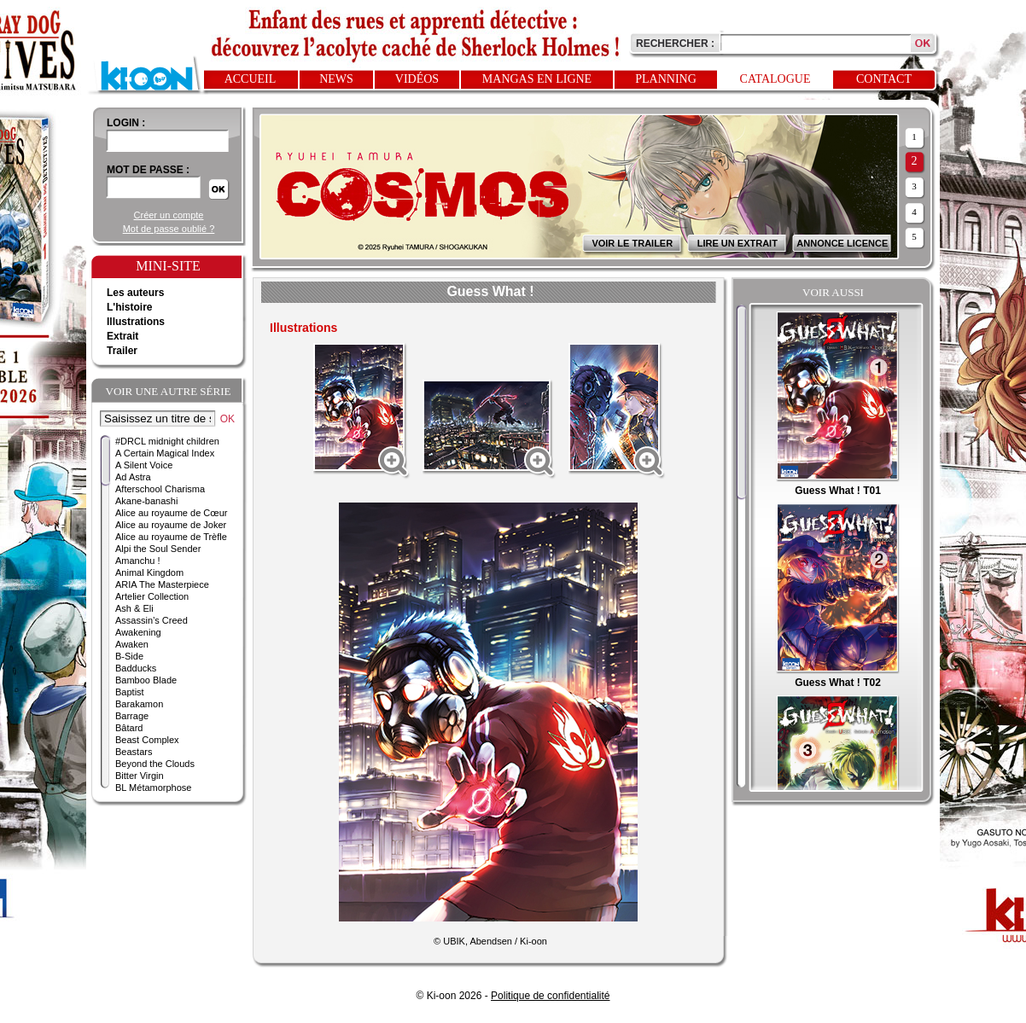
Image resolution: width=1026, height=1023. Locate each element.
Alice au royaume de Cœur (171, 513)
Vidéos (417, 79)
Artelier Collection (152, 596)
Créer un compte (169, 215)
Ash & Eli (134, 608)
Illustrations (136, 322)
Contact (884, 79)
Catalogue (775, 79)
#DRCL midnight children (167, 441)
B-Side (129, 656)
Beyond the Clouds (155, 764)
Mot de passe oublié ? (169, 229)
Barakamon (139, 704)
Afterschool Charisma (160, 489)
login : (126, 123)
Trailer (122, 351)
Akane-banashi (146, 501)
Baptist (129, 692)
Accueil (250, 79)
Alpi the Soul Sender (158, 548)
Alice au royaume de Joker (170, 525)
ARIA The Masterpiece (162, 584)
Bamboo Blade (146, 680)
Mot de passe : (148, 170)
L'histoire (130, 307)
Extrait (122, 336)
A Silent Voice (143, 465)
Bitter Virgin (139, 775)
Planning (666, 79)
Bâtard (129, 728)
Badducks (135, 668)
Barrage (132, 716)
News (336, 79)
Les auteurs (135, 293)
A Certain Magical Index (164, 453)
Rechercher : (675, 43)
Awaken (132, 644)
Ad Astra (133, 477)
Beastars (133, 752)
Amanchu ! (137, 560)
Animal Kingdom (149, 572)
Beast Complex (147, 740)
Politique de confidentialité (550, 996)
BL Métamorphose (153, 787)
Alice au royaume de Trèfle (171, 537)
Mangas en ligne (537, 79)
